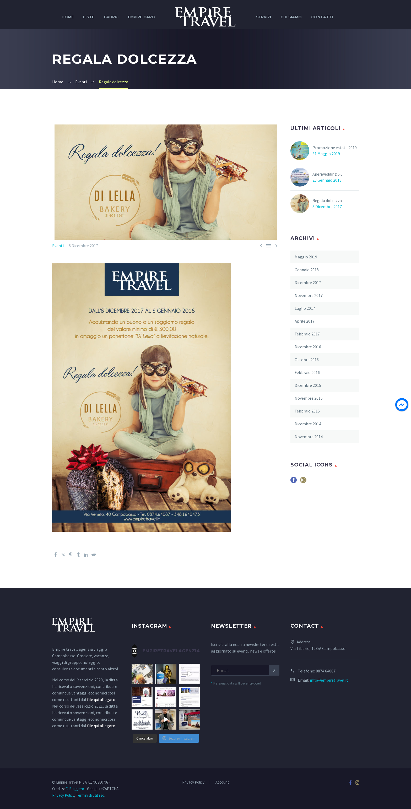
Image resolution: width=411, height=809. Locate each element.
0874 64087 (326, 671)
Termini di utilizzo (90, 795)
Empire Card (141, 17)
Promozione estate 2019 (334, 147)
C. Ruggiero (75, 788)
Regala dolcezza (327, 200)
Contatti (322, 17)
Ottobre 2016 (307, 359)
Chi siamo (291, 17)
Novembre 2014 (309, 436)
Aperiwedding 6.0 (327, 174)
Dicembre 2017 (308, 282)
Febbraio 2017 (307, 333)
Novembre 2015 (309, 398)
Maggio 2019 (306, 256)
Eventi (58, 245)
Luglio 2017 (305, 308)
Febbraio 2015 (307, 411)
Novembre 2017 (309, 295)
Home (68, 17)
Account (222, 782)
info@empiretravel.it (329, 680)
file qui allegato (101, 699)
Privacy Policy (193, 782)
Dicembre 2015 (308, 385)
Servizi (263, 17)
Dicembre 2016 (308, 346)
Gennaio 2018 (307, 269)
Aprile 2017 (305, 321)
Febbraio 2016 (307, 372)
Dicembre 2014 (308, 423)
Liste (88, 17)
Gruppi (111, 17)
